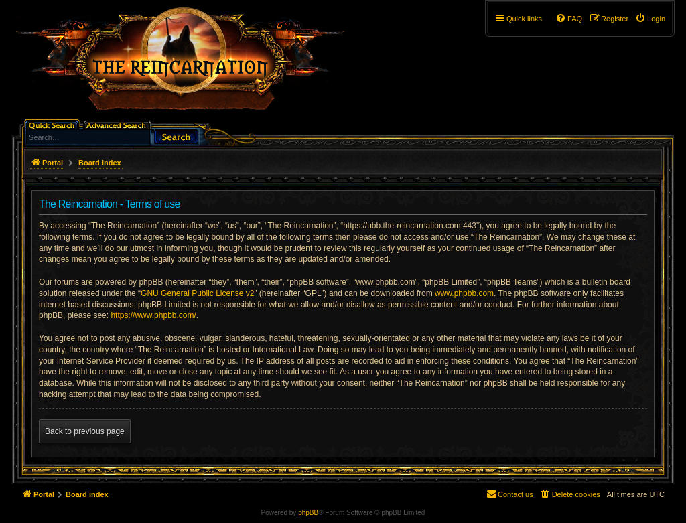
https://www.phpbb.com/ (153, 315)
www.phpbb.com (464, 293)
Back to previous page (85, 431)
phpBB (308, 512)
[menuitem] (650, 19)
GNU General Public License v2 (197, 293)
